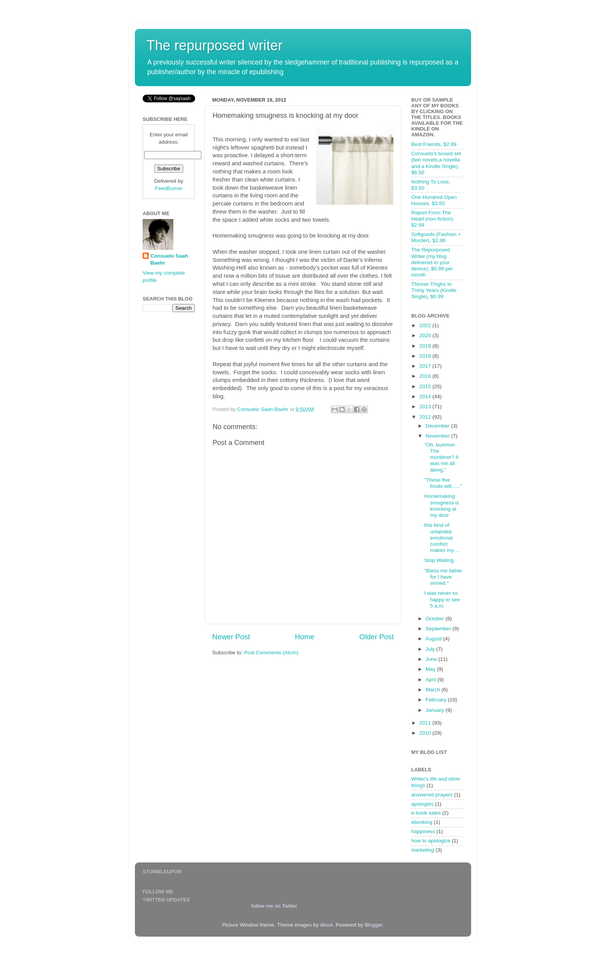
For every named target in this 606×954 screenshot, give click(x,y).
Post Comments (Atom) (271, 652)
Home (304, 637)
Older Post (376, 637)
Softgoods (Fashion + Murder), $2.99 (436, 237)
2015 (425, 386)
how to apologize (430, 841)
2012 (425, 417)
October (436, 618)
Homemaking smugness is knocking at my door (441, 505)
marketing (422, 850)
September (439, 628)
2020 (425, 335)
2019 (425, 346)
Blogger (374, 925)
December (438, 426)
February (437, 700)
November (438, 436)
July (431, 649)
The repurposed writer (214, 45)
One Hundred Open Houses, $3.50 (434, 200)
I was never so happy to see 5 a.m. (442, 599)
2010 (425, 733)
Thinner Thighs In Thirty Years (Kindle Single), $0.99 (433, 290)
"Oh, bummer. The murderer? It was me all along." (441, 457)
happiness (423, 831)
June (432, 659)
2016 (425, 376)
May (431, 669)
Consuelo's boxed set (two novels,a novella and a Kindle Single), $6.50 (436, 163)
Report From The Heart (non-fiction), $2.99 (432, 219)
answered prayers (432, 795)
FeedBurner (168, 188)
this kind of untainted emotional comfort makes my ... (442, 537)
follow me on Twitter (274, 906)
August (434, 639)
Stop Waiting (439, 560)
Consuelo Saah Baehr (169, 259)
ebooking (421, 822)
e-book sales (426, 813)
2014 (425, 396)
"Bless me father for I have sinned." (443, 577)
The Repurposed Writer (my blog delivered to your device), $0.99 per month (432, 262)
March (433, 690)
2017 (425, 366)
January (436, 710)
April (431, 679)
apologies (422, 804)
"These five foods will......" (443, 483)
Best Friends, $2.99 (433, 144)
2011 (425, 723)
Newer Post (231, 637)
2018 (425, 356)
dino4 (326, 925)
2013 (425, 406)
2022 (425, 325)
